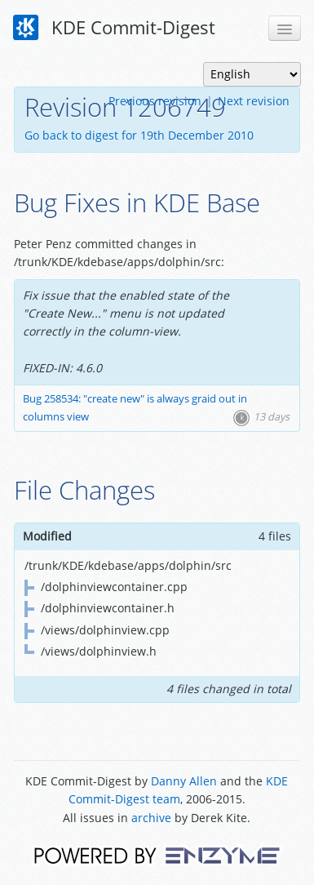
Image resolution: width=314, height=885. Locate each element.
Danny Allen (184, 781)
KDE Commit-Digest (114, 28)
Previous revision (154, 101)
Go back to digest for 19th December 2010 (139, 135)
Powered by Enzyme (157, 854)
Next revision (254, 101)
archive (151, 817)
